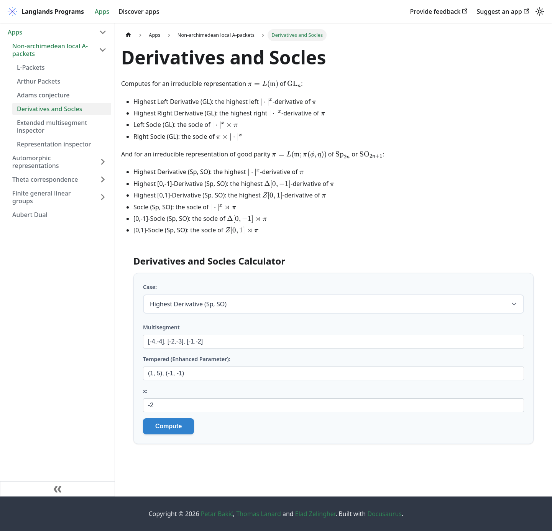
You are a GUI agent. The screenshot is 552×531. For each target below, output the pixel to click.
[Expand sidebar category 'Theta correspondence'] (102, 179)
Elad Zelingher (315, 514)
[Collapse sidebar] (57, 488)
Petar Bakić (217, 514)
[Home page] (128, 35)
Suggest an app (502, 11)
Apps (102, 11)
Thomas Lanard (258, 514)
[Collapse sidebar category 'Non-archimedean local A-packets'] (102, 50)
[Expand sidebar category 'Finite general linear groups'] (102, 197)
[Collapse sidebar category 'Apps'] (102, 32)
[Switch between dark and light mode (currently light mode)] (540, 11)
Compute (168, 426)
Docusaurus (384, 514)
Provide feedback (439, 11)
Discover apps (138, 11)
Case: (150, 287)
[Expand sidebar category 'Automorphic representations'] (102, 162)
